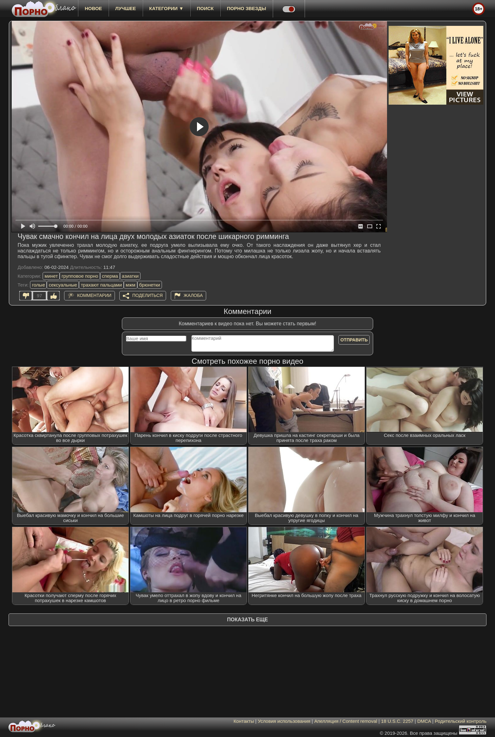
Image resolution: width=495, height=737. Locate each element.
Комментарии (94, 295)
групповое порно (80, 276)
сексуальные (63, 284)
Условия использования (284, 721)
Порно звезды (246, 8)
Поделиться (147, 295)
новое (93, 8)
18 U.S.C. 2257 (397, 721)
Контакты (244, 721)
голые (38, 284)
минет (51, 276)
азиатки (130, 276)
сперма (110, 276)
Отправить (354, 339)
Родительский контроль (460, 721)
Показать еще (247, 619)
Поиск (205, 8)
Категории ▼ (166, 8)
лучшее (125, 8)
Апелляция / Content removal (345, 721)
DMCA (424, 721)
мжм (130, 284)
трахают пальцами (101, 284)
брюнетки (149, 284)
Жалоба (193, 295)
